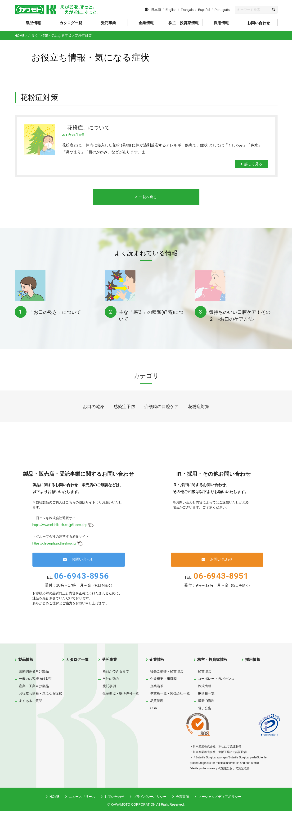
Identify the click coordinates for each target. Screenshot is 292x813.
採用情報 (221, 23)
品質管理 (156, 702)
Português (222, 10)
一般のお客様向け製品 (35, 680)
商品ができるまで (116, 673)
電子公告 (204, 710)
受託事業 (109, 661)
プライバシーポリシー (149, 798)
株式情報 (204, 688)
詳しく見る (251, 164)
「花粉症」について (86, 128)
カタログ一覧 (70, 23)
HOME (54, 798)
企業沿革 (156, 688)
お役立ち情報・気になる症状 (40, 695)
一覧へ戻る (146, 198)
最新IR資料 (206, 702)
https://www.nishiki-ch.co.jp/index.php (59, 526)
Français (187, 10)
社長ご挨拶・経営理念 (166, 673)
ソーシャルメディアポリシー (219, 798)
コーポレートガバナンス (216, 680)
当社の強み (111, 680)
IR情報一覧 (206, 695)
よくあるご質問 (30, 702)
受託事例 (109, 688)
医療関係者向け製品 (34, 673)
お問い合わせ (258, 23)
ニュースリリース (82, 798)
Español (204, 10)
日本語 (156, 10)
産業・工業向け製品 (34, 688)
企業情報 (157, 661)
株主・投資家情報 (212, 661)
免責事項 (182, 798)
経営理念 (204, 673)
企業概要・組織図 (163, 680)
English (171, 10)
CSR (153, 710)
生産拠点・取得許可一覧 (121, 695)
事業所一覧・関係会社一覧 (170, 695)
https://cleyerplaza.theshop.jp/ (54, 545)
